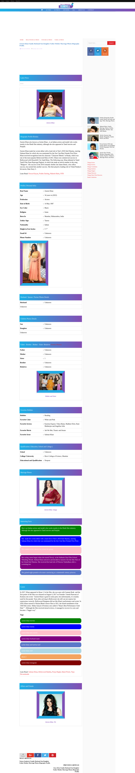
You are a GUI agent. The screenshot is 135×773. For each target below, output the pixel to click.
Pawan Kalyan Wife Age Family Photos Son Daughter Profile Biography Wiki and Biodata (107, 146)
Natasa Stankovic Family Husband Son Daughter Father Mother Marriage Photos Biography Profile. (35, 762)
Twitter (98, 52)
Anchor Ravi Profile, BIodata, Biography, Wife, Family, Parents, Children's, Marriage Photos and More (107, 155)
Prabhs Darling (44, 174)
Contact (7, 1)
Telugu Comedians (92, 167)
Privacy (12, 1)
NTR (62, 174)
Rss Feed (105, 52)
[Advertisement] (67, 25)
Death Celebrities (92, 177)
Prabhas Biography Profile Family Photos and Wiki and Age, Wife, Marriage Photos (107, 119)
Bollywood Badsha (44, 672)
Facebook (91, 52)
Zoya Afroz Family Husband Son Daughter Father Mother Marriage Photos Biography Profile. (66, 763)
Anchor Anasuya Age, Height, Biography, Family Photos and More (107, 137)
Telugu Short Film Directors (94, 175)
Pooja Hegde (56, 672)
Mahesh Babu (54, 174)
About (2, 1)
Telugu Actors (91, 162)
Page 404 (18, 1)
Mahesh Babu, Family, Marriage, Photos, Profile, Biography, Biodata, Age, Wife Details (106, 129)
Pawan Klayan (33, 174)
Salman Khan (33, 672)
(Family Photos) (56, 345)
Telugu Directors (91, 173)
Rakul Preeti (66, 672)
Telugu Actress (91, 164)
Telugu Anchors (91, 169)
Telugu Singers (91, 171)
